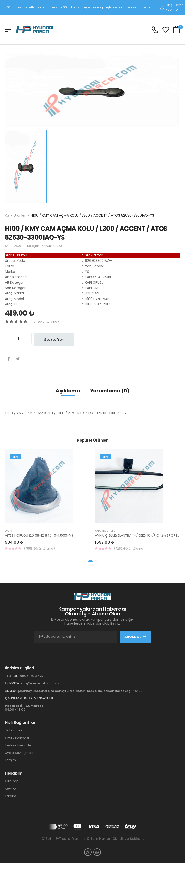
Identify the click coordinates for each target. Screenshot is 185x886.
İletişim (10, 760)
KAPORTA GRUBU (105, 531)
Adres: (10, 691)
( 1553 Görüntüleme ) (39, 548)
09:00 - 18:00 (24, 707)
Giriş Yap (166, 7)
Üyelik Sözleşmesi (19, 752)
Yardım (10, 796)
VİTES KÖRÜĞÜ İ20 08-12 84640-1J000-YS (39, 535)
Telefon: (12, 675)
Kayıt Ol (179, 7)
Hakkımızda (14, 730)
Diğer (8, 531)
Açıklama (68, 390)
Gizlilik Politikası (17, 738)
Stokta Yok (54, 339)
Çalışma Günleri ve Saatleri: (29, 698)
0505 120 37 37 (32, 675)
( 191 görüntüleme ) (45, 321)
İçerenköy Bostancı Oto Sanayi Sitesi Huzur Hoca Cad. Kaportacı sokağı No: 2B (79, 691)
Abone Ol (135, 636)
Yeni (15, 457)
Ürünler (20, 215)
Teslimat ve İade (18, 745)
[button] (90, 561)
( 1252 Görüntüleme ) (129, 548)
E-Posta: (12, 683)
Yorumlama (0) (109, 390)
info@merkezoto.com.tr (40, 683)
